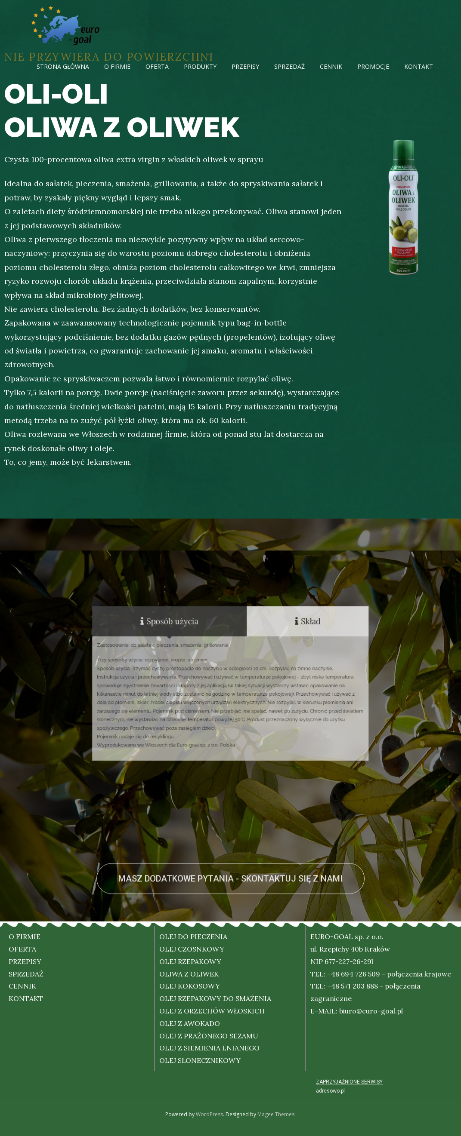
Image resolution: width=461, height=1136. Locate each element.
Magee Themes (275, 1114)
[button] (230, 913)
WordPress (209, 1114)
